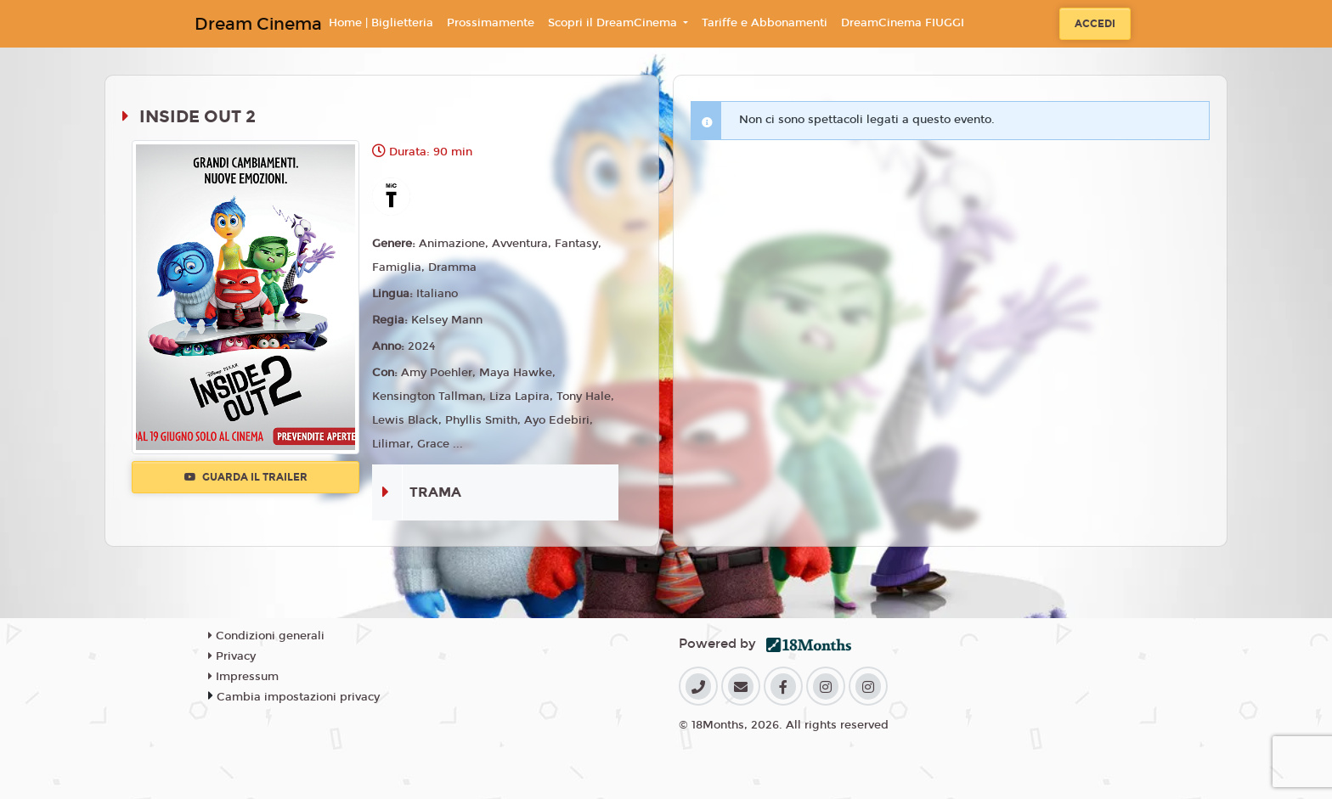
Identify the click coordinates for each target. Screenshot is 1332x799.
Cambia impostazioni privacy (298, 697)
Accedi (1095, 24)
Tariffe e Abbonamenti (764, 23)
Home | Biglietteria (381, 23)
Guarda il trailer (246, 477)
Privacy (232, 656)
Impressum (243, 677)
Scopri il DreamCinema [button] (614, 23)
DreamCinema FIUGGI (902, 23)
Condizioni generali (266, 636)
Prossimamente (490, 23)
